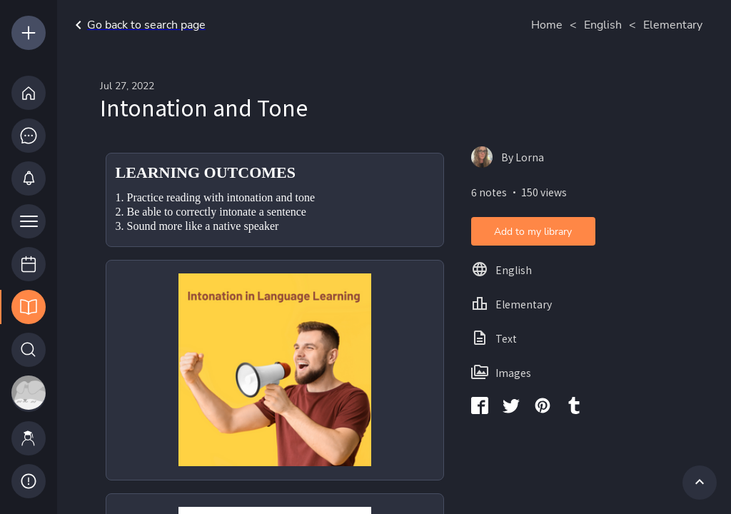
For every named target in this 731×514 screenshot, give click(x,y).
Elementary (672, 25)
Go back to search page (138, 25)
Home (547, 25)
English (603, 25)
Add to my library (533, 231)
